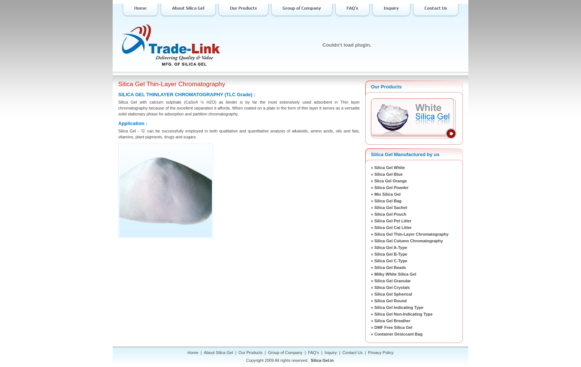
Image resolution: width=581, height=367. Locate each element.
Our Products (251, 352)
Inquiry (331, 352)
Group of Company (285, 352)
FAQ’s (313, 352)
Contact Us (352, 352)
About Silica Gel (218, 352)
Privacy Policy (381, 352)
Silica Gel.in (322, 360)
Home (192, 352)
